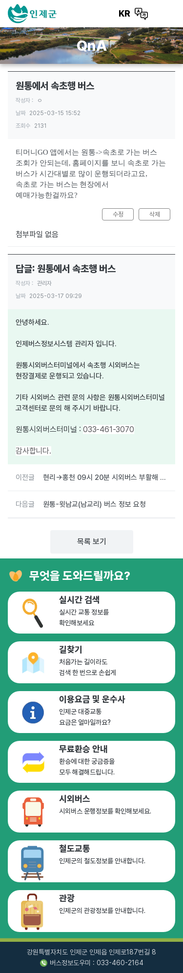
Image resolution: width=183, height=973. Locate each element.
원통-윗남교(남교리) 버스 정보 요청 (94, 504)
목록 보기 (91, 541)
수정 (118, 214)
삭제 (154, 214)
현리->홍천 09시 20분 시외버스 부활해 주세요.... (105, 477)
